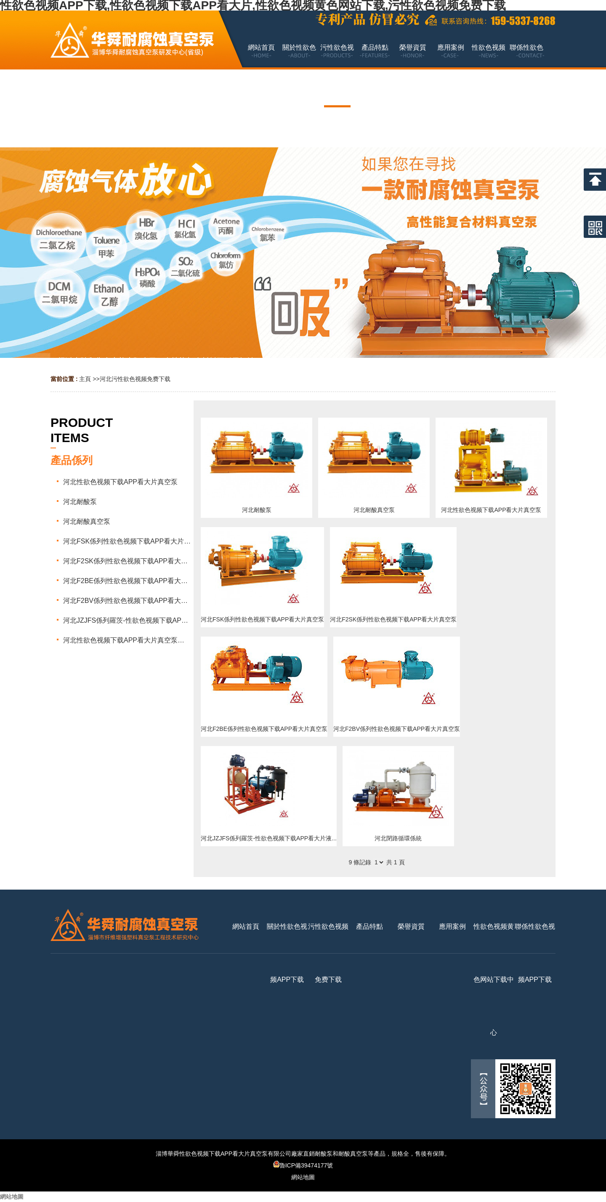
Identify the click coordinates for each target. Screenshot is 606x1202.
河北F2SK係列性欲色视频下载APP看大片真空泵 (393, 619)
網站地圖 (303, 1177)
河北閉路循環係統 (398, 838)
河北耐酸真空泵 (374, 509)
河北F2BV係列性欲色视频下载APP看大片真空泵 (396, 728)
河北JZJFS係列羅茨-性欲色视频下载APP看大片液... (269, 838)
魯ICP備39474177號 (303, 1165)
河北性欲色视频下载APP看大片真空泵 (491, 509)
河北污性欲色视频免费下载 (135, 379)
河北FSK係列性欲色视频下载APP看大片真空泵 (262, 619)
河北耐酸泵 (256, 509)
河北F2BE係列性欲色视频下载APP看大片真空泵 (264, 728)
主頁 (85, 379)
